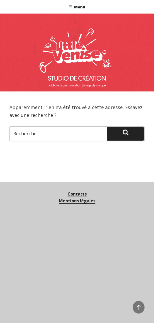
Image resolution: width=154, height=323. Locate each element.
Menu (77, 6)
